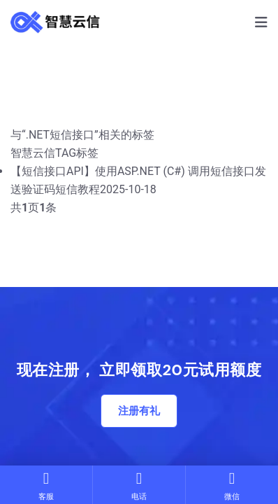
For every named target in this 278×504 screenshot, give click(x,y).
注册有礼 (139, 411)
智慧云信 (32, 153)
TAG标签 (76, 153)
